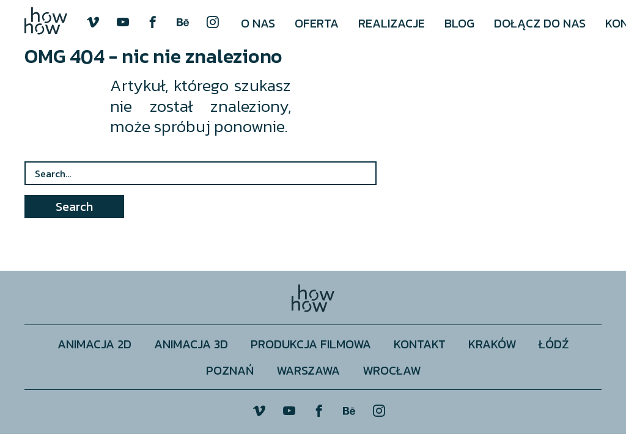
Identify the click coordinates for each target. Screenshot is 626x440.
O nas (258, 23)
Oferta (316, 23)
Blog (459, 23)
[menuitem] (258, 23)
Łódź (554, 344)
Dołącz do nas (539, 23)
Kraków (492, 344)
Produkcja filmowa (311, 344)
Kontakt (419, 344)
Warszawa (308, 370)
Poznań (229, 370)
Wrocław (391, 370)
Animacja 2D (94, 344)
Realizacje (391, 23)
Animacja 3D (191, 344)
